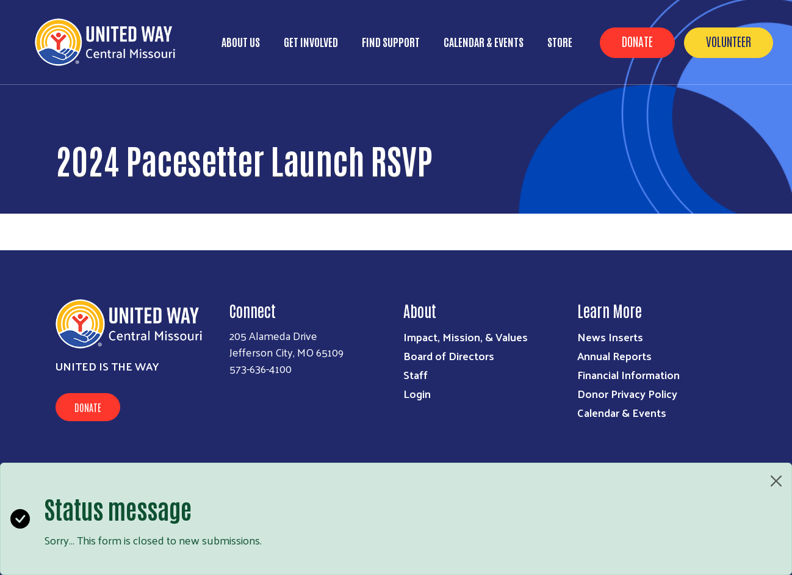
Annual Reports (614, 355)
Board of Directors (448, 355)
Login (417, 393)
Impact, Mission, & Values (465, 336)
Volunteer (728, 41)
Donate (637, 41)
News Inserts (610, 336)
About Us (240, 41)
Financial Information (628, 374)
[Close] (776, 481)
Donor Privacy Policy (627, 393)
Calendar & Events (484, 41)
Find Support (391, 41)
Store (559, 41)
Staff (415, 374)
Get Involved (311, 41)
